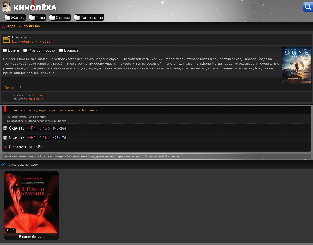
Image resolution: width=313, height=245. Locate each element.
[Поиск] (308, 7)
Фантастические (41, 50)
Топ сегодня (92, 17)
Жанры (18, 17)
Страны (63, 17)
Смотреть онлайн (26, 147)
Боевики (71, 50)
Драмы (13, 50)
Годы (40, 17)
